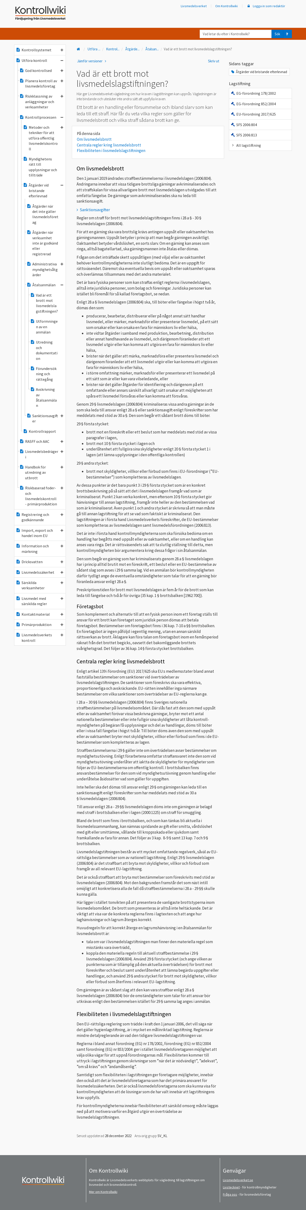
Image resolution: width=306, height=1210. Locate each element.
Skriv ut (213, 61)
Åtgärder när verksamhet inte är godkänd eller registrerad (42, 243)
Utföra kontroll (39, 60)
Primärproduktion (39, 624)
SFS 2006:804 (244, 124)
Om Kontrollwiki (226, 6)
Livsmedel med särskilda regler (39, 601)
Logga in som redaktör (265, 6)
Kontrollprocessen (41, 117)
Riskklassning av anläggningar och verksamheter (41, 101)
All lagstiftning (246, 145)
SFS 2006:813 (244, 135)
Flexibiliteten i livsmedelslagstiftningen (111, 150)
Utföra (93, 49)
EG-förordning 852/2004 (253, 103)
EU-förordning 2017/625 (253, 114)
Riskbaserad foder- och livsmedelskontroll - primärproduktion (41, 495)
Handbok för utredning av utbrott (41, 472)
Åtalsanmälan (45, 284)
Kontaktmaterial (39, 614)
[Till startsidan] (79, 49)
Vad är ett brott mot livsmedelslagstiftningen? (44, 303)
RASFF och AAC (41, 441)
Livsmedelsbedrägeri (41, 454)
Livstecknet (231, 1187)
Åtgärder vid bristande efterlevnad (43, 190)
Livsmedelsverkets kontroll (39, 637)
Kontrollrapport (39, 431)
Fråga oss (230, 1194)
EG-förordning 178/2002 (253, 93)
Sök (277, 34)
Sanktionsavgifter (45, 418)
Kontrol (112, 49)
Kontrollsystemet (39, 49)
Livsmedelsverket (194, 6)
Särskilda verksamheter (39, 585)
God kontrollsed (41, 70)
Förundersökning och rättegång (43, 374)
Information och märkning (39, 549)
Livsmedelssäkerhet (39, 572)
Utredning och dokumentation (43, 350)
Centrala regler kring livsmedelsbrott (109, 145)
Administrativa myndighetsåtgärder (45, 269)
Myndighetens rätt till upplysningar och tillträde (40, 167)
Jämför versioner (92, 61)
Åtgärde (132, 49)
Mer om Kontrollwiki (103, 1192)
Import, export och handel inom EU (39, 533)
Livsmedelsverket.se (238, 1180)
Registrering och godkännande (39, 517)
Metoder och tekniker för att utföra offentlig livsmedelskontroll (43, 138)
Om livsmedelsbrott (94, 139)
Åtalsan (152, 49)
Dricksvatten (39, 561)
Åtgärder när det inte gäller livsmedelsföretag (42, 214)
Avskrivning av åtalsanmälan (43, 397)
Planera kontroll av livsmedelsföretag (41, 83)
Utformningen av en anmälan (44, 326)
